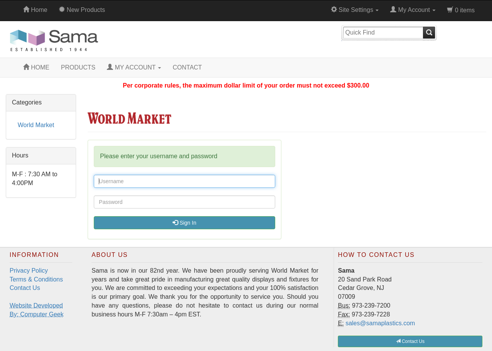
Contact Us (25, 288)
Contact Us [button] (410, 341)
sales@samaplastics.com (380, 323)
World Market (36, 125)
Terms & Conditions (36, 279)
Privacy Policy (29, 270)
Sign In (184, 223)
